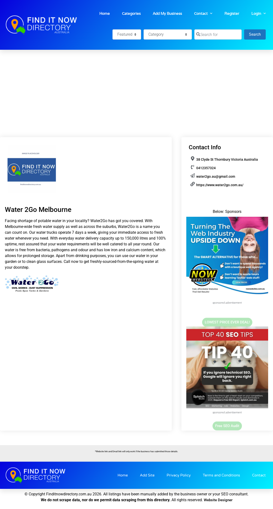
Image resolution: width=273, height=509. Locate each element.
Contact (203, 13)
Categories (131, 13)
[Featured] (126, 34)
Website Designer (218, 500)
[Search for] (217, 34)
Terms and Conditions (221, 475)
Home (104, 13)
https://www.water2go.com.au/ (219, 185)
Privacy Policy (179, 475)
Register (231, 13)
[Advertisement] (136, 86)
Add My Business (167, 13)
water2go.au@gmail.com (215, 176)
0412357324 (206, 168)
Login (258, 13)
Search (257, 34)
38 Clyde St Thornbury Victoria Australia (227, 159)
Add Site (147, 475)
